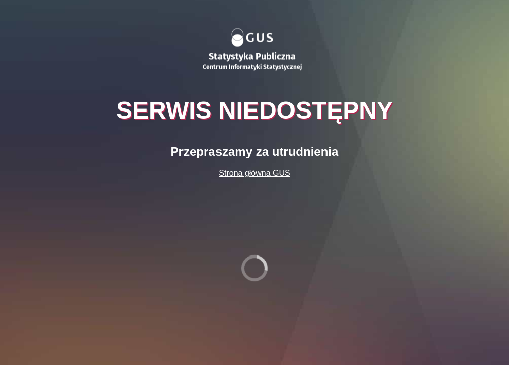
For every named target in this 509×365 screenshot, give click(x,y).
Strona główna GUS (254, 173)
